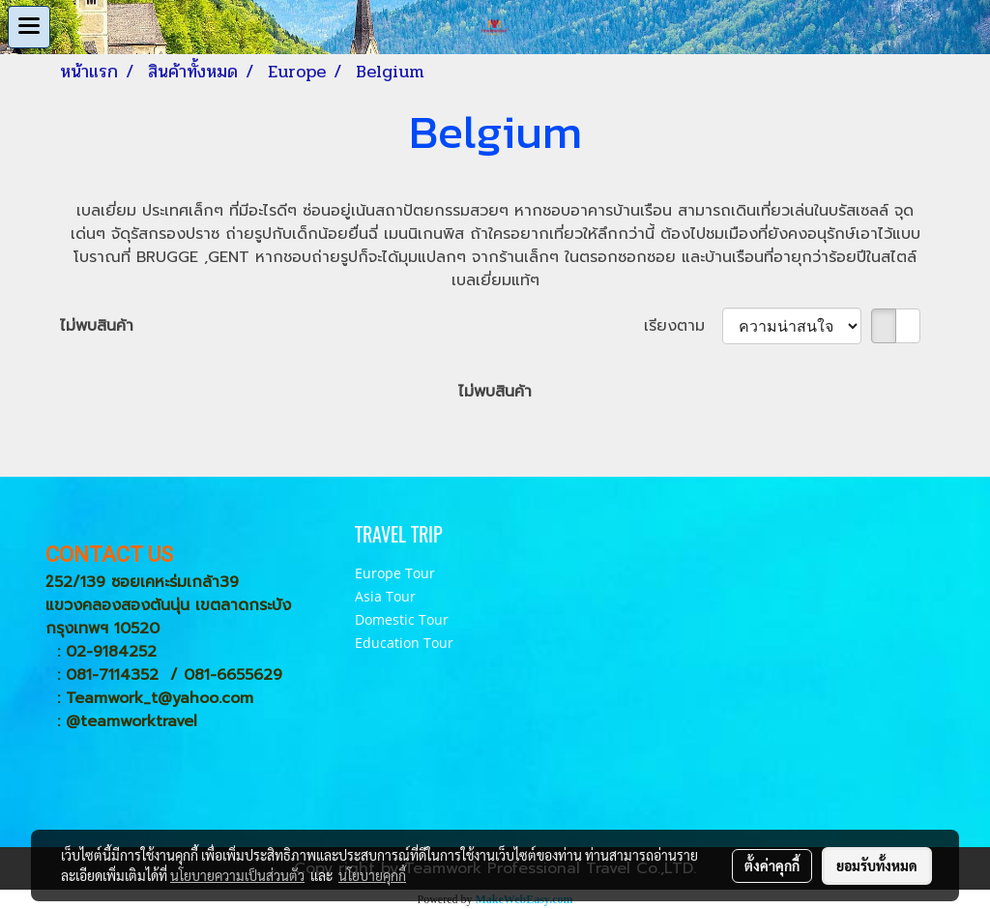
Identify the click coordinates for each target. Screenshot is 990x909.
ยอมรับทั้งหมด (876, 865)
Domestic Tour (402, 619)
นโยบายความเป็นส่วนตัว (237, 875)
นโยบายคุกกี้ (372, 875)
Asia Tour (385, 596)
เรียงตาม (683, 325)
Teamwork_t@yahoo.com (159, 698)
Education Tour (404, 642)
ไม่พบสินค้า (96, 325)
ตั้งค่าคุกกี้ (772, 865)
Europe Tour (395, 573)
